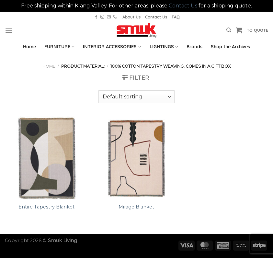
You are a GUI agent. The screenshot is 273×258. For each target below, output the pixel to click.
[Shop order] (136, 96)
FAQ (176, 16)
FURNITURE (59, 47)
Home (29, 47)
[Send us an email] (109, 17)
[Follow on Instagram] (102, 17)
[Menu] (9, 31)
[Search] (228, 30)
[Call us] (115, 17)
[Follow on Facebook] (96, 17)
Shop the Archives (230, 47)
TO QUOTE (257, 30)
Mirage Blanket (136, 207)
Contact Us (183, 6)
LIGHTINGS (164, 47)
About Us (131, 16)
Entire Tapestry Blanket (46, 207)
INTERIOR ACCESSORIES (112, 47)
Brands (194, 47)
